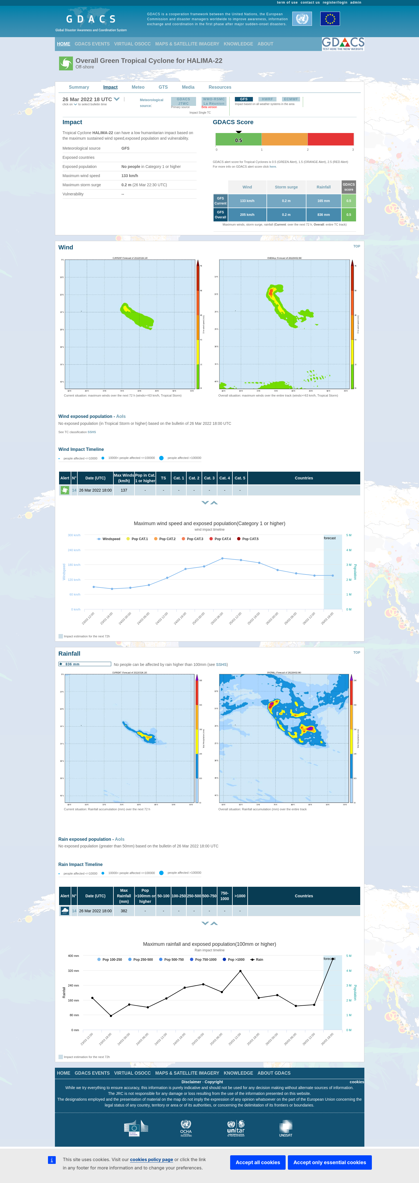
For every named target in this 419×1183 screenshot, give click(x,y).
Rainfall (324, 187)
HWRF (267, 99)
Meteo (138, 87)
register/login (335, 2)
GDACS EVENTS (92, 44)
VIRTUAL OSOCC (132, 44)
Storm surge (286, 187)
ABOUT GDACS (274, 1073)
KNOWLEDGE (238, 44)
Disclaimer (191, 1082)
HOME (63, 44)
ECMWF (291, 99)
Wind (247, 187)
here (273, 166)
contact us (310, 2)
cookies (357, 1082)
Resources (220, 87)
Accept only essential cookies (329, 1162)
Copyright (214, 1082)
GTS (163, 87)
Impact (110, 87)
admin (355, 2)
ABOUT (265, 44)
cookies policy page (151, 1159)
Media (188, 87)
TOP (357, 246)
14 (74, 490)
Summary (79, 87)
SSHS (92, 432)
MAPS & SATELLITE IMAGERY (187, 44)
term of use (287, 2)
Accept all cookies (258, 1162)
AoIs (121, 416)
